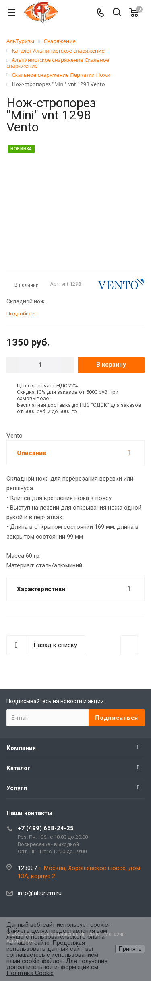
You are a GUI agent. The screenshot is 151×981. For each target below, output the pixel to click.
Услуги (16, 788)
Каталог (18, 768)
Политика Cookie (30, 973)
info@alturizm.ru (40, 893)
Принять (130, 948)
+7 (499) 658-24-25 (46, 828)
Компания (21, 748)
